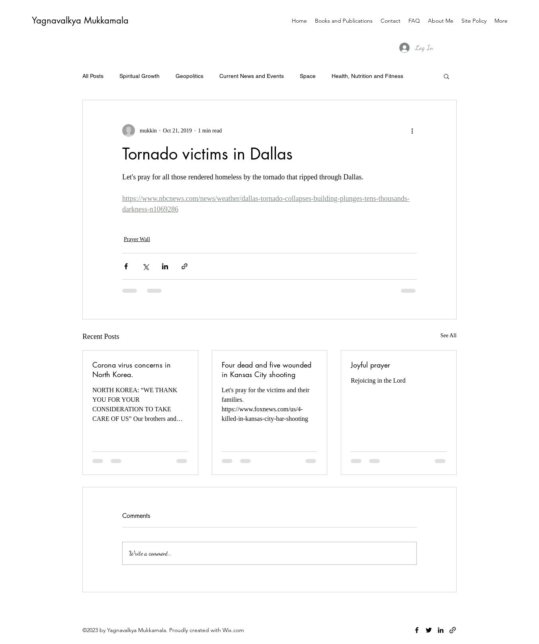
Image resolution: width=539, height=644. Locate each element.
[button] (446, 76)
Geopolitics (189, 76)
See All (448, 336)
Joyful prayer (370, 365)
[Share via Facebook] (126, 266)
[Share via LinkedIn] (165, 266)
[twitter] (429, 630)
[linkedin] (441, 630)
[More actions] (412, 130)
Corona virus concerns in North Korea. (131, 369)
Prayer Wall (137, 239)
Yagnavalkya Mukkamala (80, 20)
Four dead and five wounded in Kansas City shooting (266, 369)
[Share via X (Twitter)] (145, 266)
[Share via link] (184, 266)
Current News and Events (251, 76)
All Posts (93, 76)
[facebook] (417, 630)
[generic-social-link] (453, 630)
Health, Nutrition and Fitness (367, 76)
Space (308, 76)
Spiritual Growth (139, 76)
